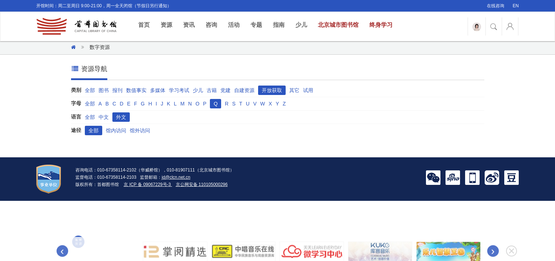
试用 (308, 90)
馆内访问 (116, 130)
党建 (225, 90)
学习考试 (179, 90)
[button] (433, 177)
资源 (166, 25)
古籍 (212, 90)
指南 (279, 25)
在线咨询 (495, 5)
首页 (146, 24)
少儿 (301, 25)
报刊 (117, 90)
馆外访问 (140, 130)
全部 (90, 90)
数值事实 (136, 90)
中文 (104, 117)
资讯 (189, 25)
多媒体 (157, 90)
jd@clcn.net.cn (176, 177)
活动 (234, 25)
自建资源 (244, 90)
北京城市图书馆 (338, 25)
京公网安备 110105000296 (202, 184)
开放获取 (272, 90)
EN (516, 5)
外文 (121, 117)
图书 (104, 90)
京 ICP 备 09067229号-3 (148, 184)
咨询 (211, 25)
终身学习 (381, 25)
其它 (294, 90)
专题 (256, 25)
